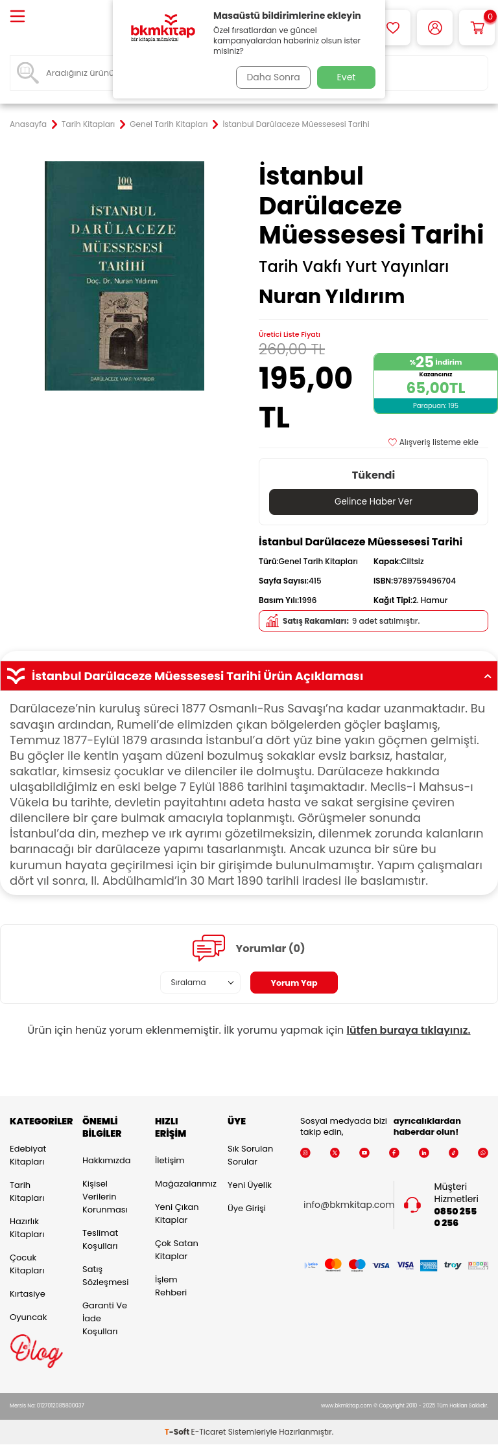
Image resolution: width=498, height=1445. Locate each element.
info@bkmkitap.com (349, 1206)
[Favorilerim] (392, 27)
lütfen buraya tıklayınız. (409, 1030)
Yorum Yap (294, 983)
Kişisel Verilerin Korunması (105, 1197)
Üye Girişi (247, 1208)
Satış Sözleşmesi (105, 1276)
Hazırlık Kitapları (27, 1227)
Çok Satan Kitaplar (176, 1250)
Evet (346, 77)
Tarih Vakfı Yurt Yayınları (354, 266)
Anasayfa (28, 124)
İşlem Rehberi (171, 1286)
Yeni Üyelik (250, 1185)
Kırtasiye (27, 1294)
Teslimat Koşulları (100, 1240)
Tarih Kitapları (88, 124)
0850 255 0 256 (455, 1217)
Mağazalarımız (181, 1184)
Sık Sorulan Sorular (250, 1155)
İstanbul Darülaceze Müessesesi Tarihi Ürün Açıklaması (249, 676)
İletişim (170, 1161)
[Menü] (17, 17)
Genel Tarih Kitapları (169, 124)
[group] (124, 276)
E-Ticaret (208, 1432)
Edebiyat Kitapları (28, 1155)
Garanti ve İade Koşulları (104, 1319)
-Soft (178, 1432)
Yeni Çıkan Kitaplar (177, 1214)
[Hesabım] (435, 27)
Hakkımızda (106, 1161)
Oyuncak (28, 1317)
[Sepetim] (477, 27)
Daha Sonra (270, 77)
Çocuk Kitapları (27, 1264)
